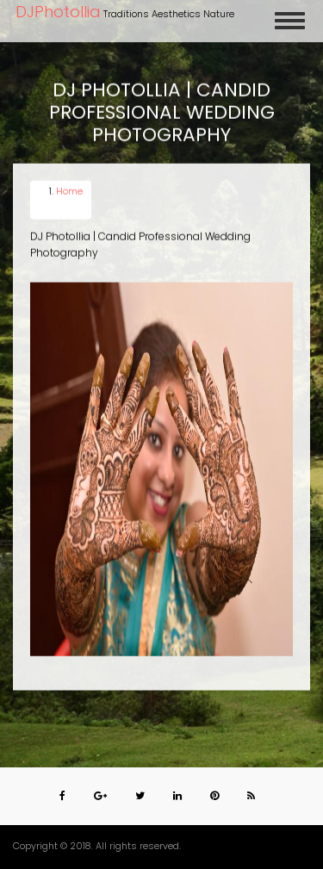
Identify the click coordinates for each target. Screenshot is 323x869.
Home (69, 191)
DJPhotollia (58, 11)
